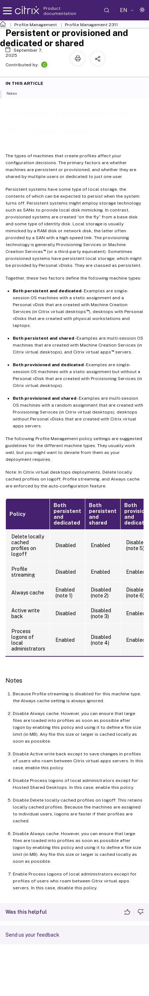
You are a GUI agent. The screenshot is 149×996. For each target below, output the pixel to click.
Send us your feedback (32, 935)
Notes (16, 92)
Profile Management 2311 (91, 24)
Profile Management (35, 24)
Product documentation (59, 11)
